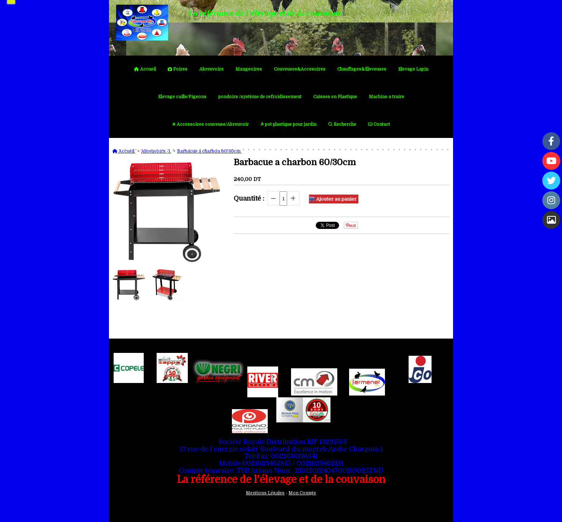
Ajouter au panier (336, 199)
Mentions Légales (265, 492)
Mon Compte (302, 492)
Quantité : (249, 198)
